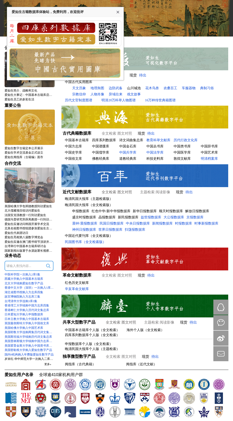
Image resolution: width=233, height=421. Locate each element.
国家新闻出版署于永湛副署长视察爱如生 (30, 250)
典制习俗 (207, 88)
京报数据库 (195, 217)
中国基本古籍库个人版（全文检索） (92, 330)
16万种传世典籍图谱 (160, 100)
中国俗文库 (73, 158)
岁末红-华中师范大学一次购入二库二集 (30, 359)
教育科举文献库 (158, 140)
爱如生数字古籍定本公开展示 (24, 148)
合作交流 (13, 163)
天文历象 (79, 88)
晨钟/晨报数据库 (84, 223)
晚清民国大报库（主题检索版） (89, 199)
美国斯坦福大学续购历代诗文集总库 (28, 336)
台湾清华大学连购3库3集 (21, 301)
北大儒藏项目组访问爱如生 (22, 210)
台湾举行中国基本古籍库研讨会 (25, 246)
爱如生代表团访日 (16, 233)
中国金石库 (127, 146)
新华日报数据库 (145, 211)
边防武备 (115, 88)
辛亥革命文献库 (77, 289)
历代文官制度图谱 (78, 100)
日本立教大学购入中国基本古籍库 (27, 319)
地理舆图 (97, 88)
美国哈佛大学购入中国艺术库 (24, 327)
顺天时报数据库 (171, 211)
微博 (220, 338)
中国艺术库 (209, 152)
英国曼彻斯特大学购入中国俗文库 (27, 323)
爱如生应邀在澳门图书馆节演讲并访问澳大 (30, 241)
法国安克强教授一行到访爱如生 (25, 215)
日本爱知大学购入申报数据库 (24, 314)
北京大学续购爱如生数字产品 (24, 283)
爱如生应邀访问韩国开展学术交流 (27, 224)
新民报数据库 (128, 217)
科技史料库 (155, 158)
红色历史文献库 (77, 283)
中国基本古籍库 (77, 140)
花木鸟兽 (152, 88)
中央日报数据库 (138, 223)
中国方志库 (73, 146)
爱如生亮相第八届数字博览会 (24, 237)
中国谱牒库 (100, 146)
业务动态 (13, 255)
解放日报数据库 (197, 211)
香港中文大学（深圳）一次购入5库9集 (30, 287)
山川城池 (134, 88)
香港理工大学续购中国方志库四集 (27, 305)
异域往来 (115, 94)
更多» (47, 364)
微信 (220, 322)
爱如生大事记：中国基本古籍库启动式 (30, 95)
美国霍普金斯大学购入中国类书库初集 (30, 345)
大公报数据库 (174, 217)
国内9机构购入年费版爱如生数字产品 (29, 354)
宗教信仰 (79, 94)
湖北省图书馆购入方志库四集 (24, 292)
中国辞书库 (209, 146)
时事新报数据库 (206, 223)
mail (220, 353)
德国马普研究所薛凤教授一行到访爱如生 (30, 219)
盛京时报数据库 (84, 217)
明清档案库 (209, 158)
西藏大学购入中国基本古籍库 (24, 278)
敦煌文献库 (182, 158)
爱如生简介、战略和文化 (21, 90)
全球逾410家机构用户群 (61, 374)
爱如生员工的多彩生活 (19, 99)
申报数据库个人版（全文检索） (89, 344)
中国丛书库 (155, 146)
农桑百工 (170, 88)
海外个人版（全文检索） (145, 330)
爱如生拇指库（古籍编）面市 (24, 157)
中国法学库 (155, 152)
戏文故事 (134, 94)
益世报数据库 (151, 217)
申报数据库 (80, 211)
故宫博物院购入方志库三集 (22, 296)
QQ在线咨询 (220, 307)
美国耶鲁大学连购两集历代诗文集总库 (30, 332)
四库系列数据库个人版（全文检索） (92, 335)
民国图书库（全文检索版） (85, 242)
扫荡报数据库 (135, 229)
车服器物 (189, 88)
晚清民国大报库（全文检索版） (89, 205)
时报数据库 (183, 223)
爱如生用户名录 (19, 374)
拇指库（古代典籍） (80, 364)
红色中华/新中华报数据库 (111, 211)
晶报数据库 (107, 217)
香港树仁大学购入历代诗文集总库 (27, 310)
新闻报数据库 (162, 223)
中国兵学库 (127, 152)
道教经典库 (127, 158)
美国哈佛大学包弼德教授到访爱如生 (28, 206)
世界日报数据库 (110, 229)
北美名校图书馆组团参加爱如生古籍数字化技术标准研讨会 (30, 228)
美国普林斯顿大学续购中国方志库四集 (30, 341)
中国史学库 (73, 152)
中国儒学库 (100, 152)
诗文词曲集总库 (131, 140)
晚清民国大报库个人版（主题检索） (92, 349)
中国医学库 (182, 152)
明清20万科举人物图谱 (118, 100)
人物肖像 (97, 94)
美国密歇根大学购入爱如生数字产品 (28, 350)
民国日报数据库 (112, 223)
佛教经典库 (100, 158)
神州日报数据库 (84, 229)
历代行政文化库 (186, 140)
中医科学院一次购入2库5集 (22, 274)
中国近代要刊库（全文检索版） (89, 236)
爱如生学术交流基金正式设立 (24, 152)
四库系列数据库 (104, 140)
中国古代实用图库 (78, 82)
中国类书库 (182, 146)
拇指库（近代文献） (141, 364)
